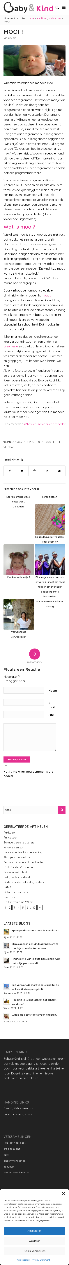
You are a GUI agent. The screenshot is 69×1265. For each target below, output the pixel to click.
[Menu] (64, 7)
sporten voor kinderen (16, 1172)
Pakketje (9, 832)
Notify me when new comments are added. (28, 774)
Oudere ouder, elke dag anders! (24, 882)
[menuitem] (55, 7)
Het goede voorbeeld (17, 877)
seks (5, 1154)
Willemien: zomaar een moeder (45, 424)
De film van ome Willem (18, 902)
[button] (63, 1193)
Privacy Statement (40, 1259)
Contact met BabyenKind (18, 1114)
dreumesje (10, 346)
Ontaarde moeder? (15, 892)
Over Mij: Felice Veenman (18, 1108)
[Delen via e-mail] (59, 471)
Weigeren (34, 1240)
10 (34, 907)
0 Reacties (33, 441)
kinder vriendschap (14, 1160)
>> (39, 907)
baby (47, 295)
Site (51, 715)
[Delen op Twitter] (22, 471)
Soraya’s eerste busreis (18, 842)
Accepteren (35, 1230)
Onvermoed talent (15, 872)
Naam (53, 693)
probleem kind (11, 1148)
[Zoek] (55, 7)
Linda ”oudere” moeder (18, 867)
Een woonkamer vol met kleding (24, 862)
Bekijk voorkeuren (34, 1250)
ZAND (7, 887)
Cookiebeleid (23, 1259)
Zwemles (9, 897)
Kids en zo (9, 38)
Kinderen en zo (13, 847)
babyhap (8, 1166)
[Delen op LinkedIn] (47, 471)
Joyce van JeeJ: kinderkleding (22, 852)
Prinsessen (10, 837)
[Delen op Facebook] (10, 471)
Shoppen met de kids (17, 857)
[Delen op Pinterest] (35, 471)
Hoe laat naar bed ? (14, 1142)
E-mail (52, 705)
